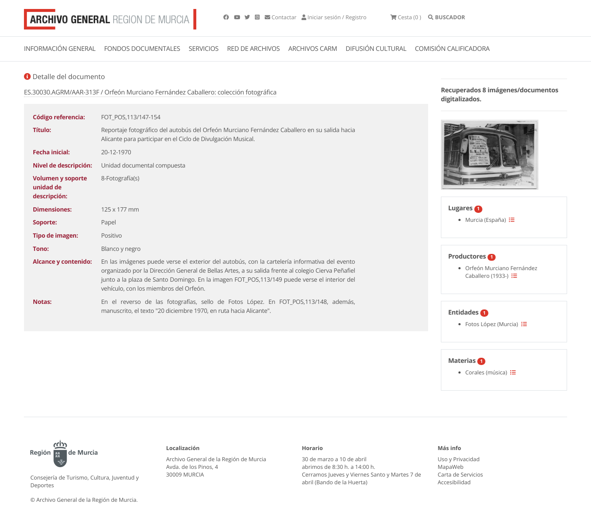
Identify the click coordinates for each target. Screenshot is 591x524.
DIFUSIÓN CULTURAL (376, 48)
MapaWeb (451, 467)
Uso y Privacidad (459, 459)
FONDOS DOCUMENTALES (142, 48)
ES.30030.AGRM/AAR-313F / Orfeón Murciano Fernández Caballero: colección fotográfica (150, 92)
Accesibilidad (454, 482)
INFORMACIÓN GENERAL (59, 48)
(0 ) (405, 17)
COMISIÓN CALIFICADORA (452, 48)
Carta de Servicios (460, 474)
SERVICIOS (204, 48)
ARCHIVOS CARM (312, 48)
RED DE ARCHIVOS (253, 48)
